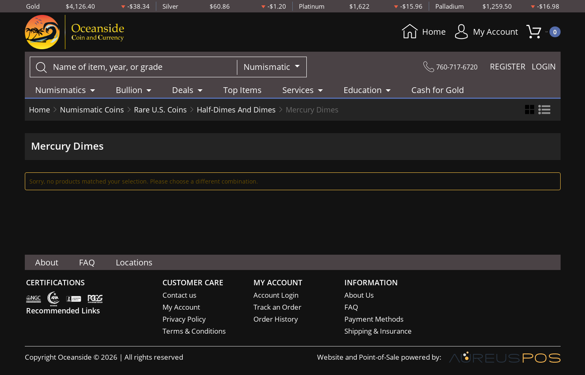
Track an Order (277, 307)
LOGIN (544, 69)
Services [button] (298, 92)
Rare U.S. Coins (160, 112)
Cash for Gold (437, 92)
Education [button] (363, 92)
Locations (134, 262)
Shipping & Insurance (378, 331)
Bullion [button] (129, 92)
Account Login (275, 295)
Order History (275, 319)
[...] (134, 70)
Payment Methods (374, 319)
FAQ (87, 262)
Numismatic (268, 69)
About (46, 262)
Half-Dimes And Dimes (236, 112)
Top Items (242, 92)
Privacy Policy (184, 319)
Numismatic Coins (92, 112)
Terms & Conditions (194, 331)
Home (409, 33)
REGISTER (507, 69)
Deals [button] (182, 92)
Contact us (179, 295)
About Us (359, 295)
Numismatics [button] (60, 92)
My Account (472, 33)
